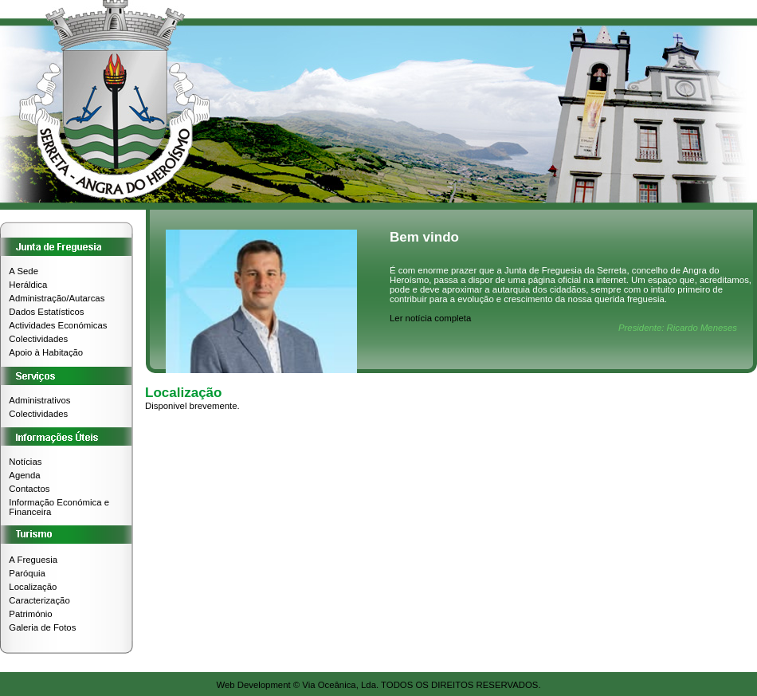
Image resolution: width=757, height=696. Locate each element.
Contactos (29, 488)
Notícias (25, 461)
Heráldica (28, 284)
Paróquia (27, 573)
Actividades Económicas (58, 325)
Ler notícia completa (430, 318)
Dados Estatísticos (46, 312)
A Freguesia (33, 559)
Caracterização (39, 600)
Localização (33, 587)
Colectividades (38, 339)
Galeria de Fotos (42, 627)
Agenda (24, 475)
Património (30, 614)
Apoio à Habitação (46, 352)
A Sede (23, 271)
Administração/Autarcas (56, 298)
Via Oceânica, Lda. (340, 685)
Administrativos (39, 400)
